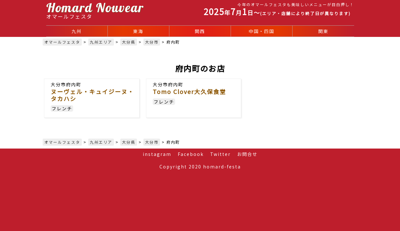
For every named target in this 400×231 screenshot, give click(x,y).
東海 (138, 31)
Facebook (191, 154)
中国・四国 (261, 31)
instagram (157, 154)
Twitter (220, 154)
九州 (77, 31)
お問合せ (247, 154)
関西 (200, 31)
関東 (323, 31)
